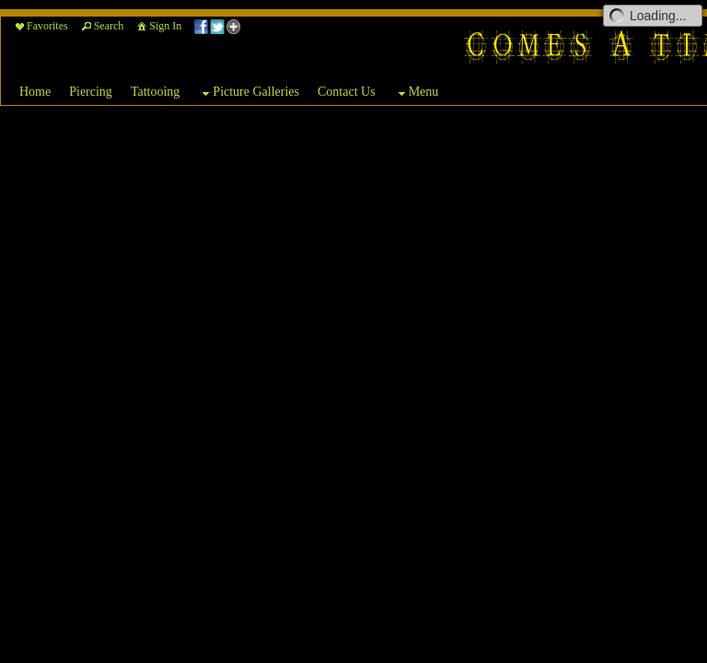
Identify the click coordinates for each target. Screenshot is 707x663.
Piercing (90, 92)
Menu (416, 93)
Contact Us (347, 92)
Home (35, 92)
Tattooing (155, 92)
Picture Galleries (248, 93)
